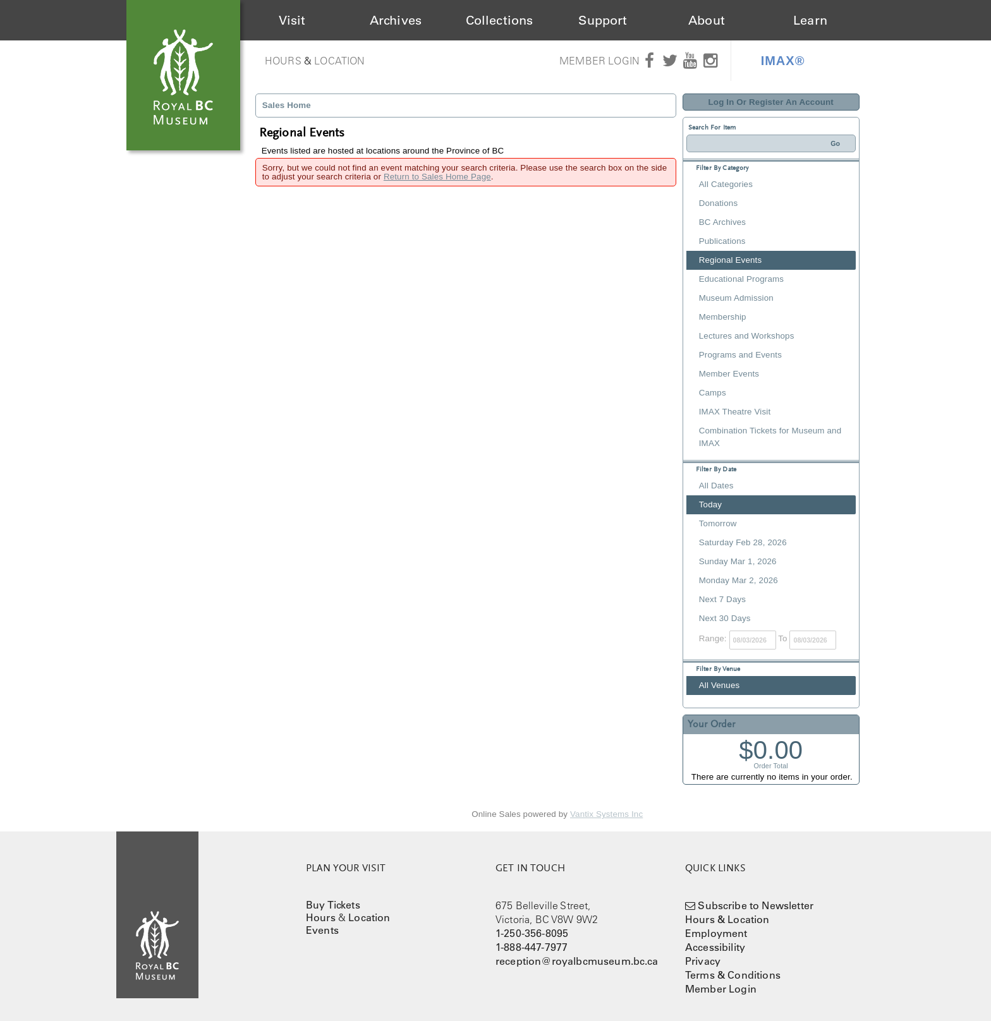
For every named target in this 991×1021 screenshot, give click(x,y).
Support (602, 20)
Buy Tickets (333, 904)
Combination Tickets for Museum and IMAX (770, 437)
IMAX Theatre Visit (735, 411)
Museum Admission (736, 298)
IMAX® (783, 61)
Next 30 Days (725, 618)
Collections (499, 20)
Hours (283, 60)
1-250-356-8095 (531, 933)
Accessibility (715, 947)
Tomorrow (718, 523)
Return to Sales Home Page (437, 176)
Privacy (702, 961)
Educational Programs (741, 279)
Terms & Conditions (733, 975)
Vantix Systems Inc (606, 814)
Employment (716, 933)
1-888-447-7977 (531, 947)
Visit (292, 20)
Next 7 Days (722, 599)
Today (710, 504)
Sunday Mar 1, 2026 (738, 561)
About (706, 20)
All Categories (726, 184)
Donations (718, 203)
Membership (722, 317)
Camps (712, 392)
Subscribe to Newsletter (755, 905)
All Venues (719, 685)
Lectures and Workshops (746, 336)
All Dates (716, 485)
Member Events (729, 373)
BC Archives (722, 222)
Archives (396, 20)
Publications (722, 241)
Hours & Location (727, 919)
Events (322, 930)
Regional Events (730, 260)
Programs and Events (740, 354)
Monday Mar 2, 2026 (738, 580)
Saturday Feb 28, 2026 (743, 542)
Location (339, 60)
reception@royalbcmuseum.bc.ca (577, 961)
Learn (810, 20)
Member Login (599, 60)
